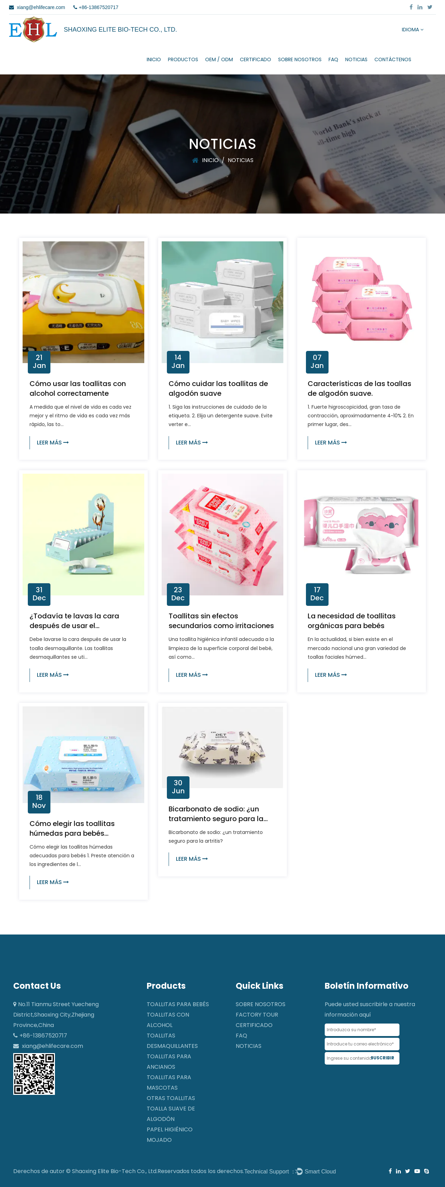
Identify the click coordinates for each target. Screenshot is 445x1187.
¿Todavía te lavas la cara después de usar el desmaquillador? (74, 625)
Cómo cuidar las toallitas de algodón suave (218, 388)
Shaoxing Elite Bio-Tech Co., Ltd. (114, 1171)
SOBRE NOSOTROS (300, 59)
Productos (183, 59)
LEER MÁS (53, 443)
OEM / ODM (219, 59)
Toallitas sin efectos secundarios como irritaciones (221, 621)
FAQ (333, 59)
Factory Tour (257, 1015)
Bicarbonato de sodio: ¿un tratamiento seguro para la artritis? (216, 818)
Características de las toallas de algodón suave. (359, 388)
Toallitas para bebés (178, 1004)
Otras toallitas (171, 1098)
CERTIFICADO (255, 59)
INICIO (154, 59)
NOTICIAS (356, 59)
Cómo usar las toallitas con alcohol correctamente (78, 388)
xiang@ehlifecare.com (52, 1046)
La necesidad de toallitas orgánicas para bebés (352, 621)
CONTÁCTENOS (392, 59)
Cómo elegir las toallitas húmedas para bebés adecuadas (72, 833)
